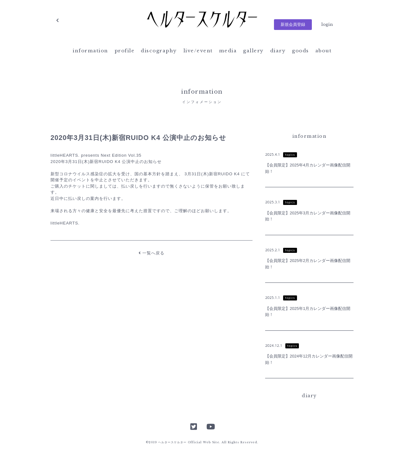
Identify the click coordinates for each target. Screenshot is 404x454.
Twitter (194, 426)
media (228, 51)
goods (300, 51)
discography (159, 51)
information (90, 51)
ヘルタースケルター (202, 20)
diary (278, 51)
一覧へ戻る (152, 253)
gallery (253, 51)
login (327, 24)
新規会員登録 (293, 24)
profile (125, 51)
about (323, 51)
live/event (198, 51)
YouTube (210, 426)
